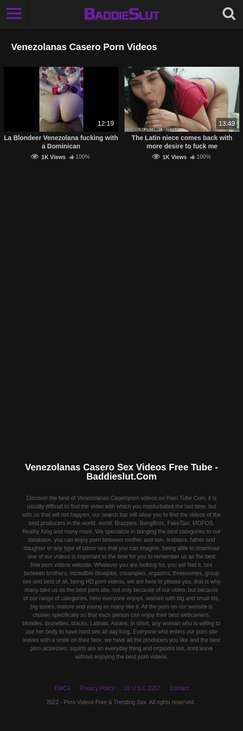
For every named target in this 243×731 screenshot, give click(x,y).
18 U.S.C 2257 (142, 688)
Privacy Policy (97, 688)
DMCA (62, 688)
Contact (178, 688)
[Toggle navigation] (14, 14)
